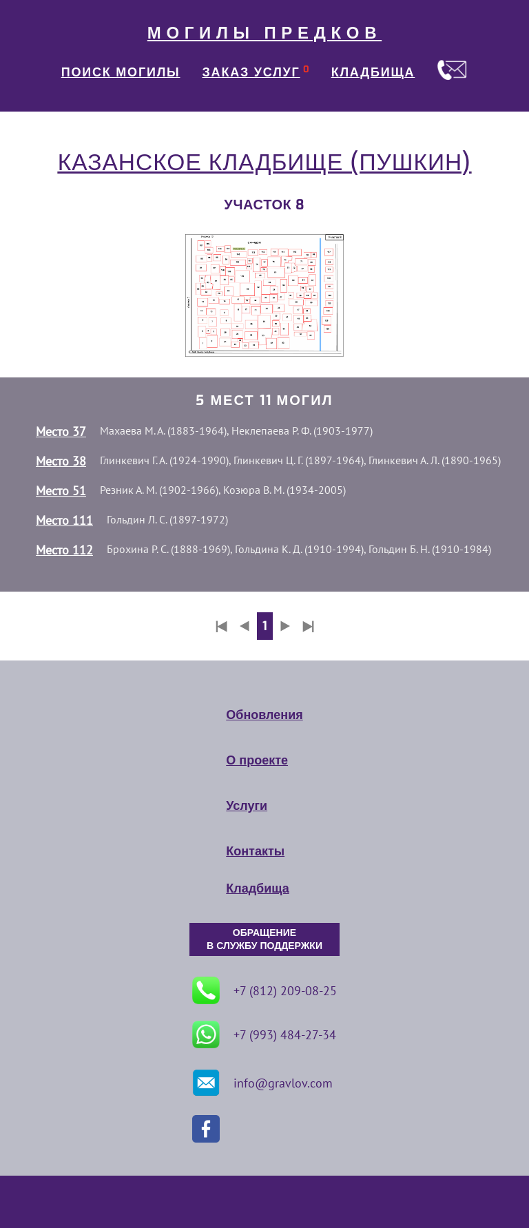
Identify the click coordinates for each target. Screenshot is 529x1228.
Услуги (246, 806)
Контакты (255, 851)
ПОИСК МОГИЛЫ (120, 72)
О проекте (257, 760)
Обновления (264, 715)
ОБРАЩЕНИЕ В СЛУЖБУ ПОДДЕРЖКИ (264, 939)
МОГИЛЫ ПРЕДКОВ (264, 33)
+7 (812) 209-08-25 (264, 990)
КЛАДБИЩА (373, 72)
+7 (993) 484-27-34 (264, 1034)
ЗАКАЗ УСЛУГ (251, 72)
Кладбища (257, 888)
